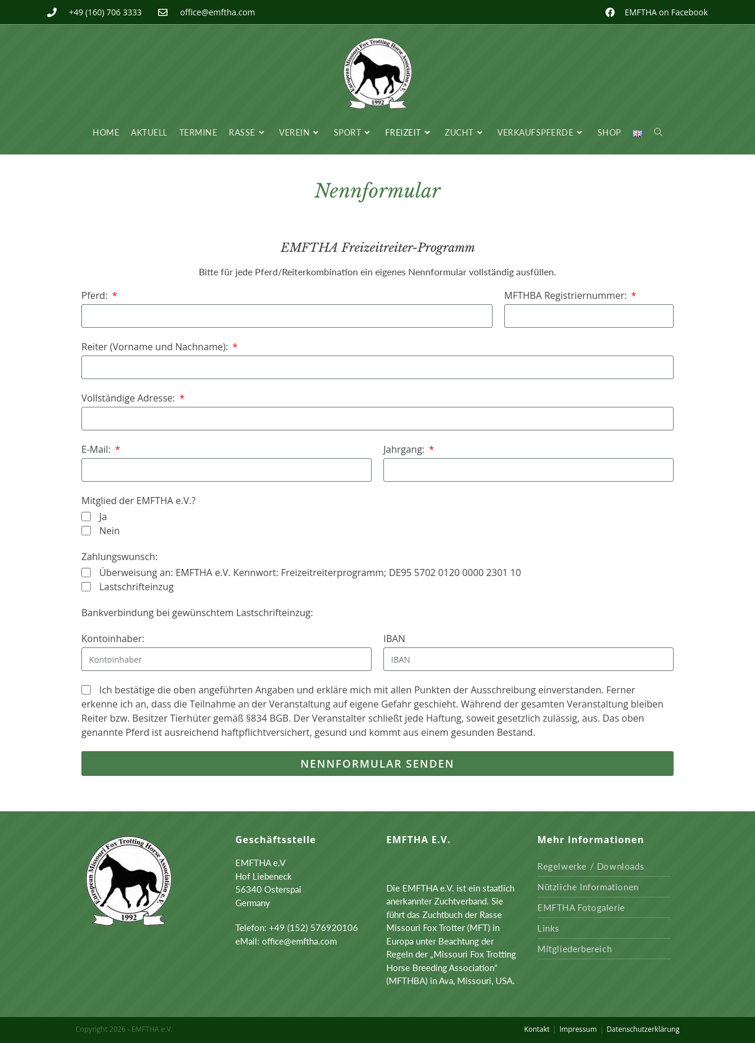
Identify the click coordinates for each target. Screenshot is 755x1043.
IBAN (394, 638)
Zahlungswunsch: (119, 556)
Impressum (577, 1029)
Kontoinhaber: (113, 638)
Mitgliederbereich (574, 948)
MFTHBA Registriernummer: (566, 295)
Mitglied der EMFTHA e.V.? (138, 500)
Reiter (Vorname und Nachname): (156, 346)
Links (548, 928)
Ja (103, 516)
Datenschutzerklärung (643, 1029)
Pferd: (95, 295)
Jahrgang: (405, 449)
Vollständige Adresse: (129, 397)
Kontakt (536, 1029)
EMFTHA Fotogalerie (581, 907)
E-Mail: (97, 449)
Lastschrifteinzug (136, 586)
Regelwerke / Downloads (590, 866)
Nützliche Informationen (588, 886)
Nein (109, 530)
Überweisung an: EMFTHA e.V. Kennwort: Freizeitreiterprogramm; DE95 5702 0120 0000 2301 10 (310, 572)
